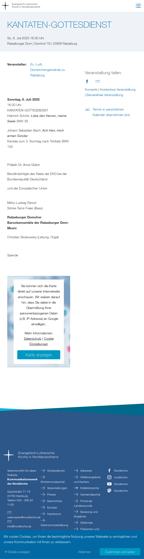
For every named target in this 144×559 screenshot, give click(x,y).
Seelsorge (86, 523)
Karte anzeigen (39, 355)
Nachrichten (54, 501)
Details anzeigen (19, 552)
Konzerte (91, 89)
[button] (138, 6)
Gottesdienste (55, 471)
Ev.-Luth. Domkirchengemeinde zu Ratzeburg (47, 69)
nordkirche (120, 478)
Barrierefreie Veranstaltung (105, 95)
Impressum (53, 514)
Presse (51, 495)
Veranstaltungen (56, 488)
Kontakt (51, 508)
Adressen (86, 471)
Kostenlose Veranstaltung (117, 89)
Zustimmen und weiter (120, 552)
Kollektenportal (89, 488)
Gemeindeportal (90, 495)
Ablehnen (84, 552)
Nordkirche (121, 471)
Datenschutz (32, 339)
